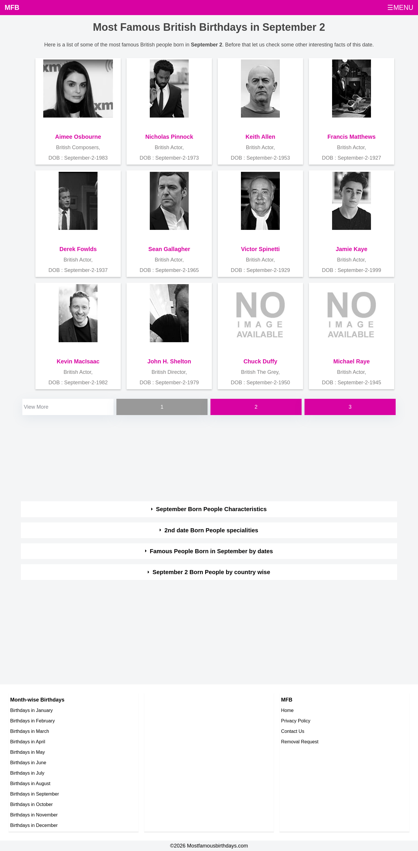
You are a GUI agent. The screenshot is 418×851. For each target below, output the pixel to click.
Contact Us (292, 731)
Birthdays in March (29, 731)
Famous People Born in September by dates (211, 551)
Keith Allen (260, 137)
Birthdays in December (34, 825)
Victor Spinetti (260, 249)
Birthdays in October (31, 804)
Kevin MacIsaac (78, 361)
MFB (12, 7)
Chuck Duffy (261, 361)
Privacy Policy (295, 720)
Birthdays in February (32, 720)
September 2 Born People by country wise (211, 572)
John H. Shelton (169, 361)
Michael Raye (351, 361)
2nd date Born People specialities (211, 530)
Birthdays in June (28, 762)
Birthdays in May (27, 752)
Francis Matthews (351, 137)
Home (287, 710)
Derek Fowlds (78, 249)
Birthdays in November (34, 814)
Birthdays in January (31, 710)
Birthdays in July (27, 773)
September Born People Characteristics (211, 509)
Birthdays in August (30, 783)
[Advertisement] (195, 457)
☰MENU (400, 7)
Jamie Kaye (351, 249)
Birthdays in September (34, 793)
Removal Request (299, 741)
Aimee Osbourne (78, 137)
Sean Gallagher (169, 249)
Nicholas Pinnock (169, 137)
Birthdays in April (27, 741)
